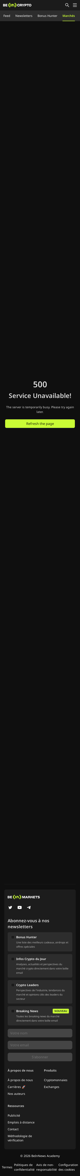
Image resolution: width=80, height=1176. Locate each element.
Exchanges (51, 1087)
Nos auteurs (16, 1094)
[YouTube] (19, 908)
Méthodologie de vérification (20, 1138)
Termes (7, 1167)
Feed (6, 16)
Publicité (14, 1115)
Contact (13, 1129)
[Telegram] (29, 908)
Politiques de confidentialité (24, 1167)
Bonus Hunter (47, 16)
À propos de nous (20, 1080)
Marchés (69, 16)
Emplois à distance (21, 1122)
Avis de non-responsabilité (46, 1167)
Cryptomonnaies (55, 1080)
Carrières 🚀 (16, 1087)
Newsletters (23, 16)
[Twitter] (10, 908)
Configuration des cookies (68, 1167)
